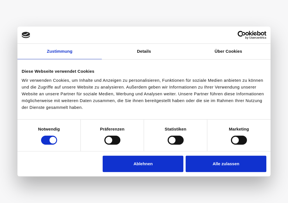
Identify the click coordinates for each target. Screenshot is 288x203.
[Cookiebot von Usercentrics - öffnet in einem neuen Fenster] (241, 35)
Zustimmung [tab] (60, 51)
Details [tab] (144, 51)
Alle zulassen (226, 163)
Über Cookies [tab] (228, 51)
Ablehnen (143, 163)
